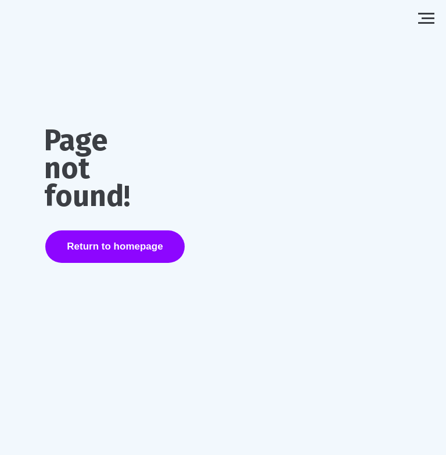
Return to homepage (115, 246)
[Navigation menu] (426, 18)
